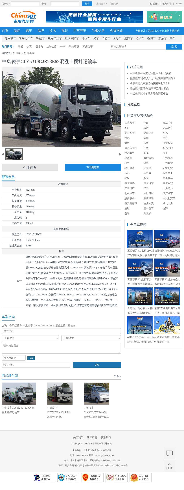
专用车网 (17, 53)
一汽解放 (168, 163)
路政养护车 (72, 38)
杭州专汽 (149, 203)
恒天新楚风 (130, 203)
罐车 (173, 38)
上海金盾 (52, 46)
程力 (127, 163)
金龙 (146, 178)
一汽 (62, 46)
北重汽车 (129, 193)
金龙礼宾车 (169, 198)
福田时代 (129, 168)
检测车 (151, 38)
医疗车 (117, 38)
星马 (146, 188)
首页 (5, 30)
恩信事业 (129, 198)
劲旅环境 (74, 46)
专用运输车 (26, 38)
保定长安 (168, 143)
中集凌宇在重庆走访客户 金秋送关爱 (150, 73)
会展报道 (116, 30)
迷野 (165, 208)
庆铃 (146, 143)
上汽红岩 (168, 158)
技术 (52, 30)
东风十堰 (168, 148)
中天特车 (149, 183)
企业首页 (29, 167)
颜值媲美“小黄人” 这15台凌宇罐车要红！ (153, 78)
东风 (165, 133)
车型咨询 (92, 167)
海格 (127, 143)
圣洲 (127, 213)
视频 (64, 30)
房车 (96, 38)
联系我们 (106, 437)
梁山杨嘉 (149, 133)
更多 (116, 376)
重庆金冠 (168, 183)
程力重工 (168, 173)
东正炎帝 (149, 198)
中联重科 (129, 183)
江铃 (146, 148)
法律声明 (92, 437)
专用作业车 (54, 38)
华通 (146, 163)
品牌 (41, 30)
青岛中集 (168, 122)
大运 (146, 127)
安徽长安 (168, 168)
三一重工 (149, 208)
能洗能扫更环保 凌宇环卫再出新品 (149, 88)
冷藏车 (40, 38)
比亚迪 (147, 168)
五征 (127, 127)
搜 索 (174, 46)
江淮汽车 (129, 122)
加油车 (162, 38)
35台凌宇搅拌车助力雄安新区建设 (149, 93)
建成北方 (168, 127)
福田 (146, 122)
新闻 (17, 30)
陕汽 (127, 138)
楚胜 (127, 208)
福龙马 (39, 46)
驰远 (127, 173)
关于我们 (78, 437)
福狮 (127, 178)
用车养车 (79, 30)
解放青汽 (149, 158)
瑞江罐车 (168, 193)
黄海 (146, 138)
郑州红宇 (88, 46)
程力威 (147, 173)
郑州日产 (129, 188)
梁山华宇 (129, 133)
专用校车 (10, 38)
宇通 (20, 46)
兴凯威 (147, 213)
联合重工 (129, 158)
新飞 (146, 153)
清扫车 (128, 38)
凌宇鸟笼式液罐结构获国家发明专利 (150, 83)
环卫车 (86, 38)
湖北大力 (168, 203)
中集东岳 (168, 178)
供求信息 (98, 30)
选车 (29, 30)
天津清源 (168, 188)
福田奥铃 (149, 193)
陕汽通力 (129, 153)
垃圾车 (140, 38)
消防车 (106, 38)
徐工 (29, 46)
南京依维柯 (130, 148)
